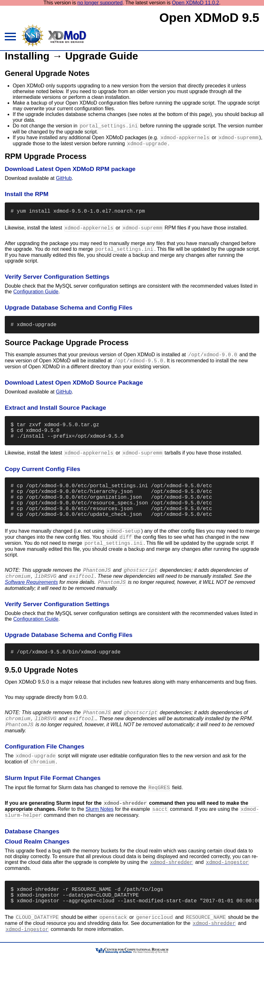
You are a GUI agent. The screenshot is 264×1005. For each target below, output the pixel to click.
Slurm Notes (99, 845)
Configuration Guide (35, 297)
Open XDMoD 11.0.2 (195, 2)
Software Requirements (31, 609)
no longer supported (100, 2)
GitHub (64, 181)
